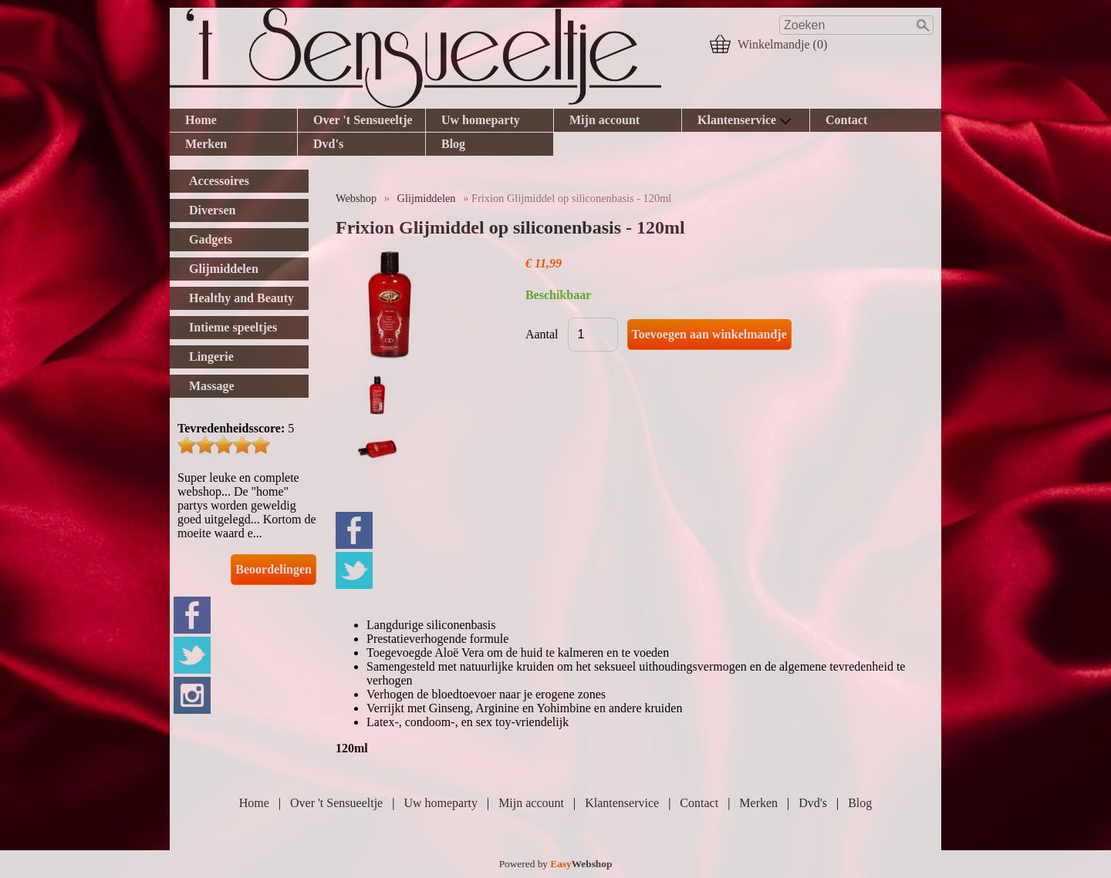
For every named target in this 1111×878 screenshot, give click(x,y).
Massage (212, 385)
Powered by (556, 864)
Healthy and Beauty (241, 297)
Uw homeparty (480, 119)
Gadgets (210, 239)
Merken (206, 143)
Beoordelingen (273, 569)
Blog (453, 143)
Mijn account (604, 119)
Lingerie (211, 356)
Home (201, 119)
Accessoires (219, 180)
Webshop (356, 198)
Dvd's (328, 143)
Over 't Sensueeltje (363, 119)
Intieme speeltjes (233, 327)
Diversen (212, 210)
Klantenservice (744, 120)
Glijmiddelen (426, 198)
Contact (846, 119)
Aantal (542, 334)
